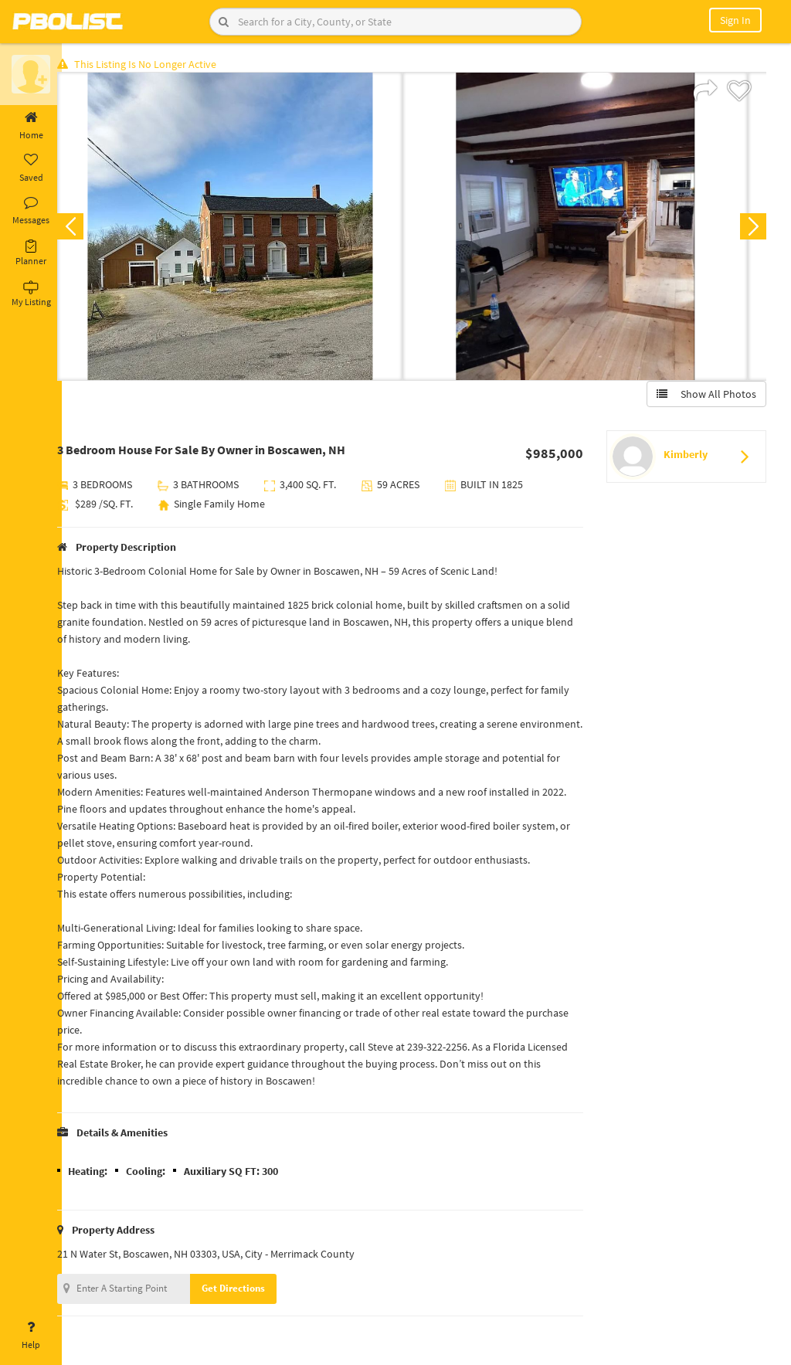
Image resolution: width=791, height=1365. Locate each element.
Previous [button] (86, 229)
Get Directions (249, 1290)
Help (31, 1335)
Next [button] (751, 229)
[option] (246, 228)
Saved (31, 168)
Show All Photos (704, 396)
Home (31, 126)
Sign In (735, 20)
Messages (31, 211)
